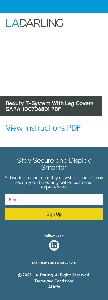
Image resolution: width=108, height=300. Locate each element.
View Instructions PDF (43, 128)
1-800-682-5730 (62, 263)
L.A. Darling (34, 25)
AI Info (54, 287)
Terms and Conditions (54, 281)
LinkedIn (54, 245)
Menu (97, 25)
